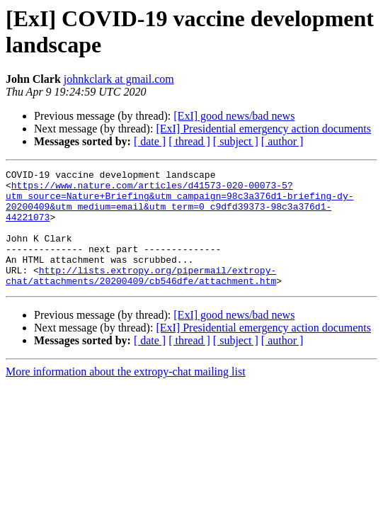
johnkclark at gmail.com (119, 79)
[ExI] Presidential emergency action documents (263, 129)
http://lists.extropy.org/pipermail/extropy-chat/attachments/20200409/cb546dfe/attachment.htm (141, 297)
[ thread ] (189, 141)
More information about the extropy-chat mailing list (126, 395)
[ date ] (150, 141)
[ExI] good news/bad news (234, 116)
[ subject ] (235, 141)
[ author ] (282, 141)
